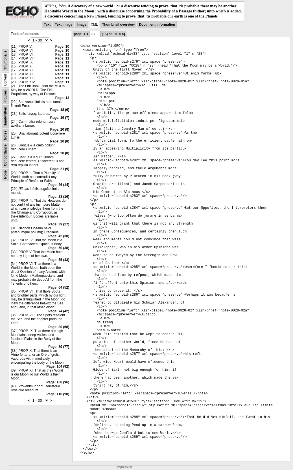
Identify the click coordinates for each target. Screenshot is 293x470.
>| (123, 34)
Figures (5, 96)
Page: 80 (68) (58, 327)
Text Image (63, 25)
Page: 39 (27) (58, 224)
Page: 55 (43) (58, 260)
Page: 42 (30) (58, 236)
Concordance (5, 155)
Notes (5, 135)
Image (82, 25)
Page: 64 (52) (58, 287)
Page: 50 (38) (58, 248)
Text (47, 25)
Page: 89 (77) (58, 347)
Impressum (124, 467)
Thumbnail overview (118, 25)
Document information (157, 25)
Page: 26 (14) (58, 185)
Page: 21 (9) (59, 169)
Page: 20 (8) (59, 129)
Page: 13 (62, 98)
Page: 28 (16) (58, 197)
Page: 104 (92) (57, 366)
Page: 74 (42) (58, 311)
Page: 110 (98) (57, 394)
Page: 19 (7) (59, 118)
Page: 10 (62, 47)
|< (83, 34)
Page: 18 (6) (59, 110)
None (5, 174)
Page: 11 (62, 54)
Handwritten (5, 116)
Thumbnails (5, 59)
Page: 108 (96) (57, 382)
